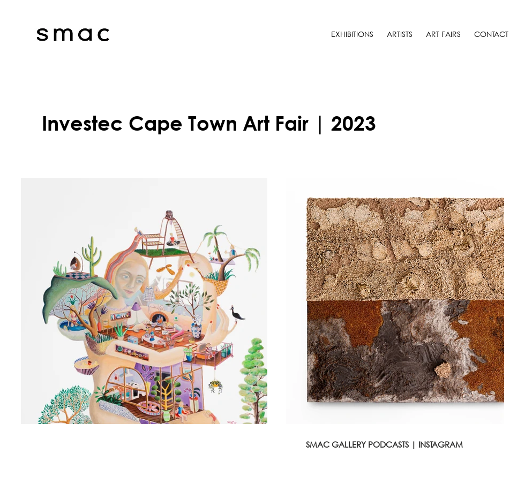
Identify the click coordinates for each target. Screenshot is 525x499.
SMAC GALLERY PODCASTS (357, 444)
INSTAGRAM (440, 444)
